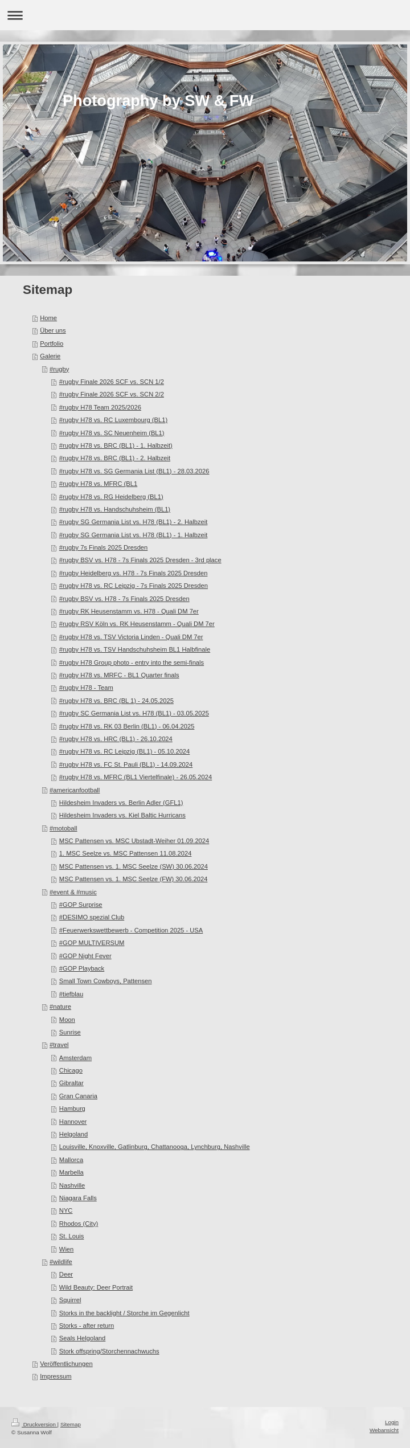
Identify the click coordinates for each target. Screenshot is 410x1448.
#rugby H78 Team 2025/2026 (100, 407)
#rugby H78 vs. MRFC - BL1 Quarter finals (119, 675)
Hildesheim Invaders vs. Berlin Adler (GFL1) (121, 802)
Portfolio (51, 343)
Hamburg (72, 1108)
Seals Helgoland (82, 1338)
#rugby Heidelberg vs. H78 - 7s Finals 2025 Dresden (133, 573)
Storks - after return (86, 1325)
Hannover (73, 1121)
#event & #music (73, 892)
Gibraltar (71, 1082)
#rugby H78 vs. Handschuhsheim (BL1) (114, 509)
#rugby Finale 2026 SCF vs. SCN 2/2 (111, 394)
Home (48, 317)
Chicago (71, 1070)
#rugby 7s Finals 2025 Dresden (103, 547)
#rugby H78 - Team (86, 687)
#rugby (59, 369)
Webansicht (384, 1430)
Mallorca (71, 1159)
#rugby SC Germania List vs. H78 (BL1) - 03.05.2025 (134, 713)
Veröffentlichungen (66, 1363)
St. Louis (71, 1236)
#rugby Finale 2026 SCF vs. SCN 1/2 (111, 381)
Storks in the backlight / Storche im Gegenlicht (124, 1313)
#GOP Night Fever (85, 955)
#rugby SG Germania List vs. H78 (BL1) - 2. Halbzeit (133, 521)
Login (392, 1422)
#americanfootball (75, 790)
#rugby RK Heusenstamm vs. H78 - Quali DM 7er (129, 611)
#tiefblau (71, 994)
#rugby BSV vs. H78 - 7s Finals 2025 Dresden (124, 598)
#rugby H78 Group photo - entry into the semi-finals (131, 662)
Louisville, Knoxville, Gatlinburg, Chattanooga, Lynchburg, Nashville (154, 1146)
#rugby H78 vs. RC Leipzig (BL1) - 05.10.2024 (124, 751)
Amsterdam (75, 1057)
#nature (60, 1006)
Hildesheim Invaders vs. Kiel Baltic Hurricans (122, 815)
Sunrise (70, 1032)
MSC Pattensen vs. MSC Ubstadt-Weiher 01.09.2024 (134, 840)
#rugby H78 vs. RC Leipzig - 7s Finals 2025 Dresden (133, 585)
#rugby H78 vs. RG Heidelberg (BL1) (111, 496)
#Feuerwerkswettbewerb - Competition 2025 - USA (131, 930)
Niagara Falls (78, 1198)
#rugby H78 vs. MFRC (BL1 (98, 483)
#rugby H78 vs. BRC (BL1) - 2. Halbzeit (114, 458)
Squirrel (70, 1299)
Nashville (72, 1185)
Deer (66, 1274)
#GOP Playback (81, 968)
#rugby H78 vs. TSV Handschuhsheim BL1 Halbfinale (134, 649)
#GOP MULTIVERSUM (92, 942)
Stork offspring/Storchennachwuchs (109, 1351)
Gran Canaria (78, 1096)
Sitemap (70, 1424)
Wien (66, 1249)
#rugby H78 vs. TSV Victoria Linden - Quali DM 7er (131, 636)
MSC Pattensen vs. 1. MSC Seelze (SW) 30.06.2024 (133, 866)
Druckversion (34, 1424)
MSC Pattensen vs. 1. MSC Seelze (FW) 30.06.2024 (133, 879)
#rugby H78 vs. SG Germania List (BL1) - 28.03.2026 (134, 471)
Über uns (52, 330)
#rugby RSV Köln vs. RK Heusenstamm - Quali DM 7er (137, 623)
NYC (66, 1210)
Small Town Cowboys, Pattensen (105, 980)
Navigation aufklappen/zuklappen (205, 15)
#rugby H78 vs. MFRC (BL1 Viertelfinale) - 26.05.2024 (135, 777)
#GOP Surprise (80, 904)
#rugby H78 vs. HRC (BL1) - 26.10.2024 (116, 738)
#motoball (63, 828)
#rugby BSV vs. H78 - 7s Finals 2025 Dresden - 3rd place (140, 560)
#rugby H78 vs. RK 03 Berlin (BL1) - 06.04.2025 (127, 726)
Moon (67, 1019)
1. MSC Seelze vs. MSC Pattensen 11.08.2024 (125, 853)
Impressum (55, 1376)
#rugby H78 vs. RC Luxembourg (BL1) (113, 419)
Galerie (50, 356)
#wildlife (61, 1261)
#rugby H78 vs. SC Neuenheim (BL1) (112, 433)
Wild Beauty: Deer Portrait (96, 1287)
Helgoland (73, 1134)
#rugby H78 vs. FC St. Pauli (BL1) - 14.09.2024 (125, 764)
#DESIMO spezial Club (91, 917)
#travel (59, 1044)
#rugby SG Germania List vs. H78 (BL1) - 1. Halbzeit (133, 534)
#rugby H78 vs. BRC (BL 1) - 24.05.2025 (116, 700)
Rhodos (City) (78, 1223)
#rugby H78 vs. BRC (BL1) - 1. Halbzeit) (116, 445)
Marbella (71, 1172)
